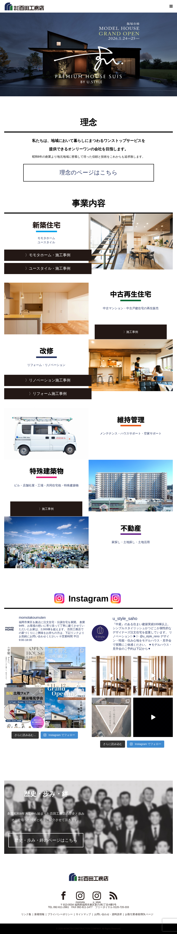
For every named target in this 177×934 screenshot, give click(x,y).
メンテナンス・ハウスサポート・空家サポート (131, 424)
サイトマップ (83, 914)
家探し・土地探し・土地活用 (131, 533)
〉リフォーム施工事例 (48, 394)
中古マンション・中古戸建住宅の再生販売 (131, 299)
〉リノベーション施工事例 (47, 380)
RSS (113, 895)
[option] (88, 54)
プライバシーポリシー (60, 914)
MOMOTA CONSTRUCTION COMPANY (82, 929)
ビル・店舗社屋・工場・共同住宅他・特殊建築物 (46, 476)
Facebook (63, 895)
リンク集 (26, 914)
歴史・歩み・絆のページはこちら (45, 840)
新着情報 (39, 914)
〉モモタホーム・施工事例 (47, 255)
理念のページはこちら (88, 172)
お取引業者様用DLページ (139, 914)
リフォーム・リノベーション (46, 356)
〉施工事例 (130, 332)
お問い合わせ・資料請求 (108, 914)
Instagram (80, 895)
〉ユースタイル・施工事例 (47, 268)
